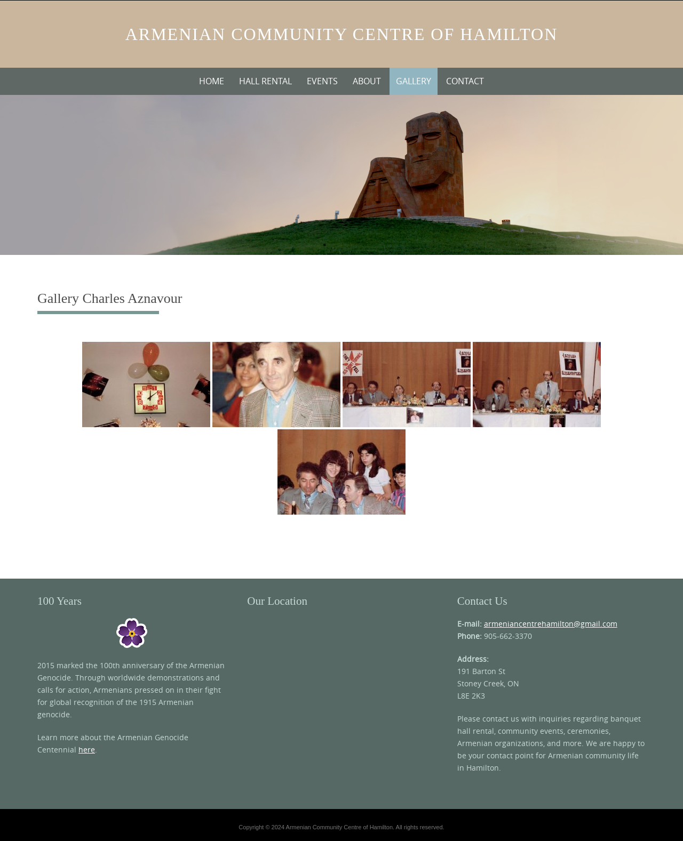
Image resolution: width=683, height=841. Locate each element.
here (86, 749)
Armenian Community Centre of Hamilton (341, 34)
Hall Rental (265, 81)
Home (211, 81)
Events (322, 81)
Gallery (413, 81)
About (367, 81)
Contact (465, 81)
